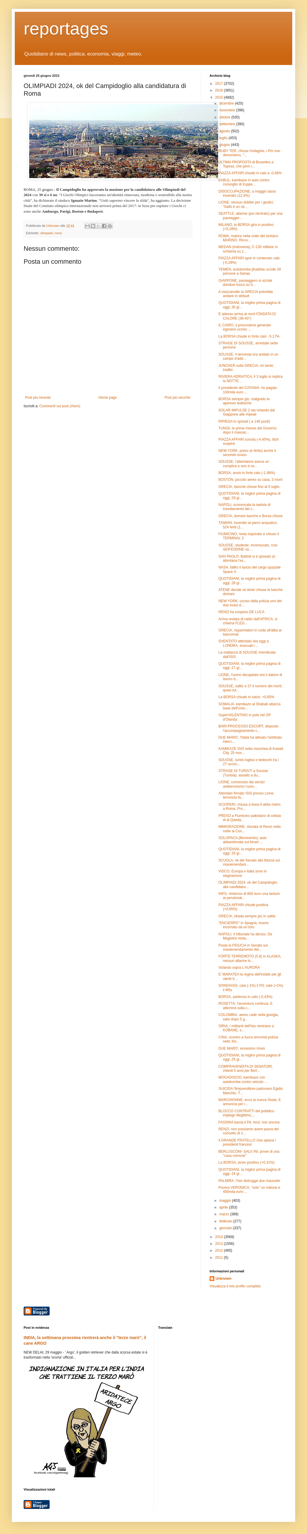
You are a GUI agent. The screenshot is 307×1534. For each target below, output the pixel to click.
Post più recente (38, 397)
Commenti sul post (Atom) (59, 406)
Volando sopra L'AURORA (239, 967)
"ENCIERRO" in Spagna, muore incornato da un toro (243, 925)
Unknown (223, 1278)
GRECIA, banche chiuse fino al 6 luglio (249, 487)
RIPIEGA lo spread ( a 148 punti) (244, 421)
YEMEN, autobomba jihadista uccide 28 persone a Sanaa (249, 271)
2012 (219, 1250)
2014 (219, 1237)
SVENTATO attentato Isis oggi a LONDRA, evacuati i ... (243, 643)
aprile (224, 1207)
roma (58, 233)
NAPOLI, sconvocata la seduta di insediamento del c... (244, 507)
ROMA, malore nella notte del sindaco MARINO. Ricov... (248, 238)
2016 (219, 90)
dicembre (227, 103)
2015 (219, 97)
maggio (225, 1200)
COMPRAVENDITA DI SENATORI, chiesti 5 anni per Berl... (245, 1068)
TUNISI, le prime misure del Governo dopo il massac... (247, 430)
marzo (224, 1214)
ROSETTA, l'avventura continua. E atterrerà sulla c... (245, 1006)
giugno (225, 145)
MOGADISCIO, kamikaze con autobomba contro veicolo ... (242, 1079)
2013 (219, 1244)
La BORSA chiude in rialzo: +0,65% (246, 697)
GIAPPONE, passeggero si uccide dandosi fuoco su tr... (245, 283)
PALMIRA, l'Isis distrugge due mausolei (249, 1181)
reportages (66, 28)
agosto (225, 131)
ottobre (225, 117)
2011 (219, 1257)
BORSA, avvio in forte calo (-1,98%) (246, 473)
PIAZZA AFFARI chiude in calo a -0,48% (250, 173)
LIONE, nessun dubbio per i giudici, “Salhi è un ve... (246, 204)
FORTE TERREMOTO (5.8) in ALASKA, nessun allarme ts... (249, 958)
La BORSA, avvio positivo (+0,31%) (246, 1162)
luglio (223, 138)
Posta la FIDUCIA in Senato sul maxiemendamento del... (243, 947)
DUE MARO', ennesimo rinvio (241, 1048)
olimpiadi (46, 233)
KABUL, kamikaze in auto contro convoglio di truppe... (244, 182)
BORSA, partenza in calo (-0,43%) (245, 997)
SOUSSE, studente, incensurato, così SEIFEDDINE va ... (247, 547)
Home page (108, 397)
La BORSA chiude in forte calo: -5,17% (249, 336)
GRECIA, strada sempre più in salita (246, 916)
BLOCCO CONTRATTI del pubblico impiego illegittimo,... (246, 1113)
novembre (227, 110)
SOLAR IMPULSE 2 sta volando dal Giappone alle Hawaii (246, 412)
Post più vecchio (177, 397)
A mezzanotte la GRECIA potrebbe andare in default (245, 294)
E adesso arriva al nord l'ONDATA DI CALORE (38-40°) (247, 316)
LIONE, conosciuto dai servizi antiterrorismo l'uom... (241, 784)
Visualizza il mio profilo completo (235, 1286)
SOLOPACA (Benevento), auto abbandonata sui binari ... (242, 840)
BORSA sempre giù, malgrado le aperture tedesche (244, 401)
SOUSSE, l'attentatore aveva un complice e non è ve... (243, 464)
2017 (219, 84)
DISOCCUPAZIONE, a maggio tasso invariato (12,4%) (247, 193)
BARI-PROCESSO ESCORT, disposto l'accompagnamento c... (248, 728)
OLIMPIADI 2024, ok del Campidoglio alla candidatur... (247, 884)
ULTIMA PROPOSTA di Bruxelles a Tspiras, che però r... (245, 164)
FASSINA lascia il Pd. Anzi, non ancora (249, 1122)
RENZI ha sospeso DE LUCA (241, 612)
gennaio (226, 1228)
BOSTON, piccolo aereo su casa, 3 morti (250, 480)
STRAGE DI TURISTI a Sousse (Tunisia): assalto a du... (243, 773)
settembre (227, 124)
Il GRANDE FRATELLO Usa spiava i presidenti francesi (247, 1142)
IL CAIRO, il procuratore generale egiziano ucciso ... (244, 327)
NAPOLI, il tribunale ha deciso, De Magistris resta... (245, 936)
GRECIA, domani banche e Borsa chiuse (250, 516)
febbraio (226, 1221)
